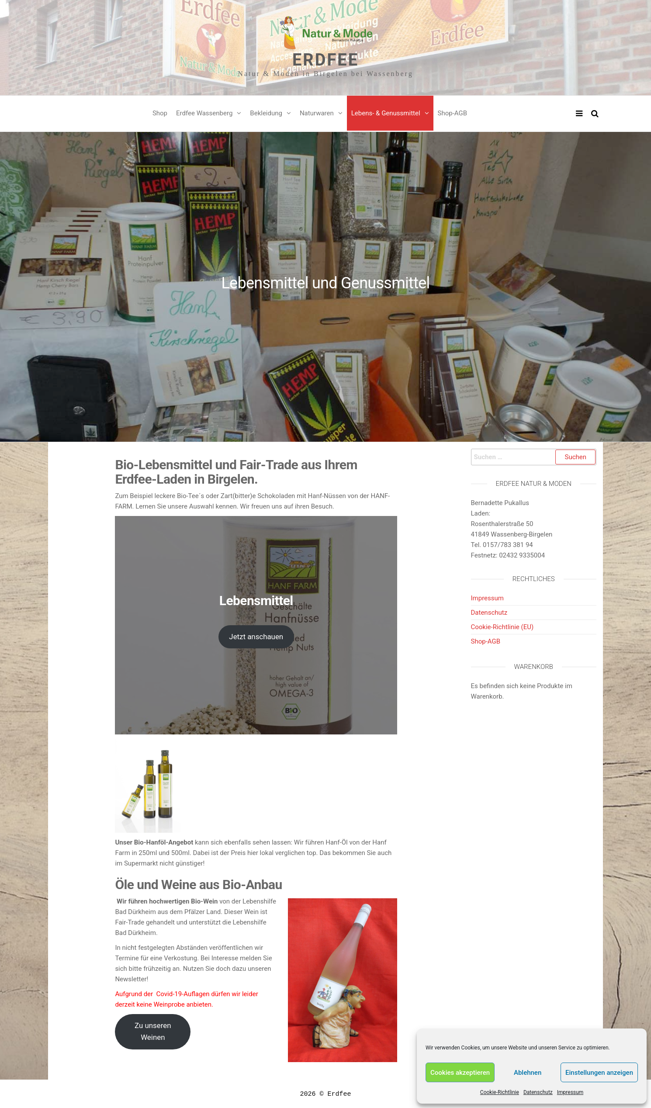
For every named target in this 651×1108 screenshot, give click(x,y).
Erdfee (325, 59)
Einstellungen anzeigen (599, 1073)
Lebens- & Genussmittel (385, 113)
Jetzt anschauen (256, 636)
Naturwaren (317, 113)
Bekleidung (266, 113)
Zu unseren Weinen (153, 1031)
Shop (159, 113)
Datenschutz (538, 1092)
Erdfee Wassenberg (204, 113)
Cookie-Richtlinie (499, 1092)
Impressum (570, 1092)
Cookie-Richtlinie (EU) (502, 627)
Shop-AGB (452, 113)
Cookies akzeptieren (460, 1073)
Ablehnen (527, 1073)
